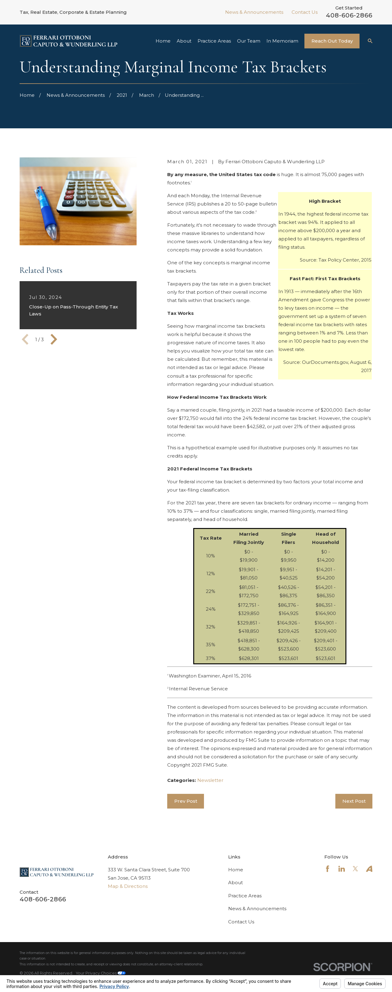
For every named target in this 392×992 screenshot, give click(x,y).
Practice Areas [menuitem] (214, 41)
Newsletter (210, 780)
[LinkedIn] (341, 869)
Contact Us (305, 12)
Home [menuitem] (163, 41)
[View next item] (53, 339)
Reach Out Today (332, 41)
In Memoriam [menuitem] (282, 41)
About (235, 882)
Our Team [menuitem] (248, 41)
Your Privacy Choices (101, 973)
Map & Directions (128, 886)
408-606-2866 (349, 15)
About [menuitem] (184, 41)
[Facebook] (327, 869)
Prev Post (185, 801)
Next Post (354, 801)
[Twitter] (355, 869)
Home (235, 870)
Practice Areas (245, 896)
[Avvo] (369, 869)
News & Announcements (254, 12)
